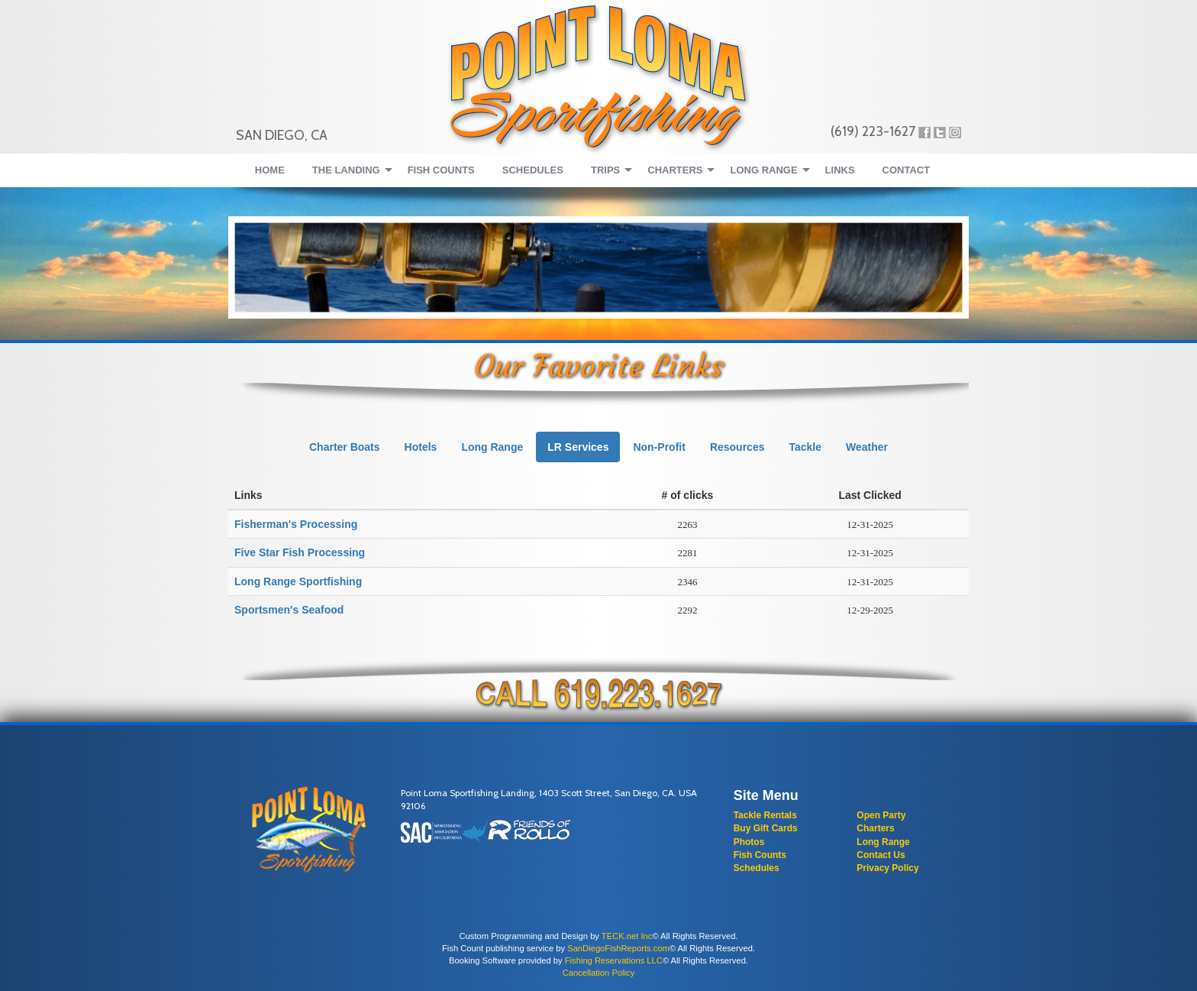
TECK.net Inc (627, 936)
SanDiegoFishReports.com (618, 948)
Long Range (883, 842)
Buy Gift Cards (766, 828)
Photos (749, 842)
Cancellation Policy (599, 972)
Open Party (881, 815)
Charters (875, 828)
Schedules (756, 868)
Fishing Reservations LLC (614, 960)
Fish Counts (760, 855)
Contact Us (881, 855)
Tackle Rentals (765, 815)
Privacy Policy (887, 868)
